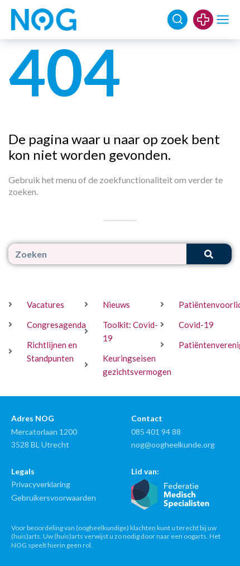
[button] (223, 20)
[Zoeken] (209, 254)
